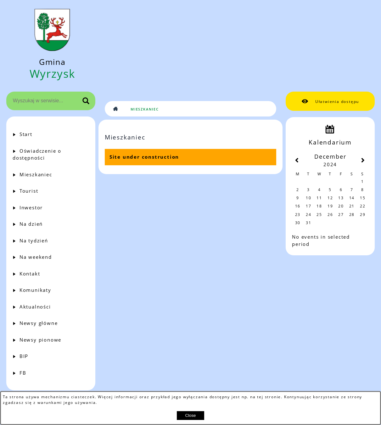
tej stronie (269, 396)
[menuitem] (50, 134)
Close (190, 415)
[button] (330, 101)
